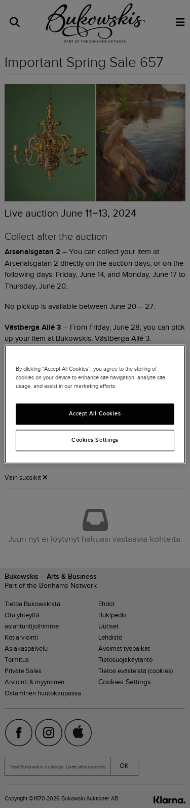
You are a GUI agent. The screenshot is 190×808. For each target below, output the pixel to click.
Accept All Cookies (95, 413)
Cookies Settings (95, 440)
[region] (95, 404)
